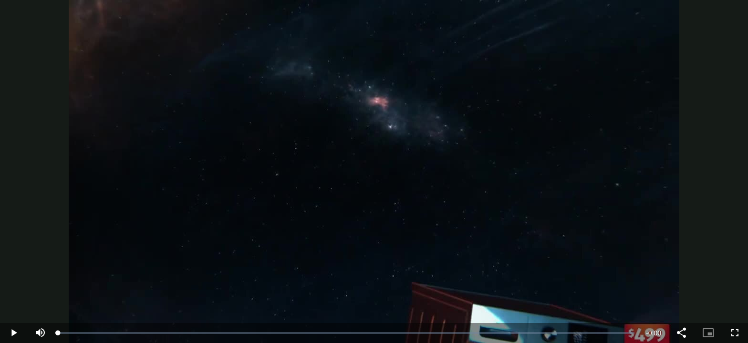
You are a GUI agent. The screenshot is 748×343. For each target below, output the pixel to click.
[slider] (346, 333)
